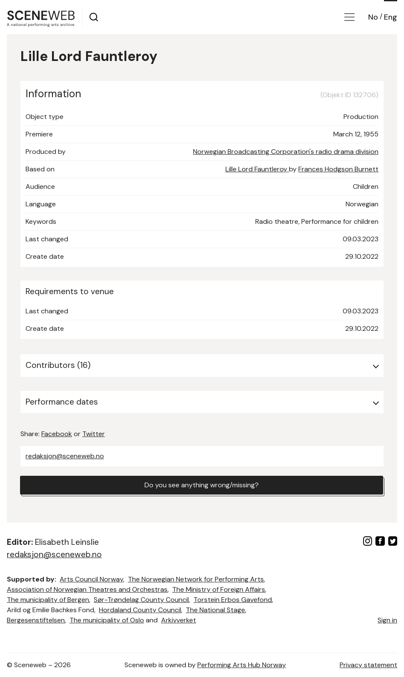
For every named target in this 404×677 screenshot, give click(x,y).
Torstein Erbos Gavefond (232, 599)
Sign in (387, 620)
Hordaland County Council (140, 609)
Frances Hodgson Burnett (338, 169)
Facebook (56, 433)
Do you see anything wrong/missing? (201, 484)
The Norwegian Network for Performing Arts (196, 579)
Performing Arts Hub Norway (241, 664)
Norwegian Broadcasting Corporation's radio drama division (285, 151)
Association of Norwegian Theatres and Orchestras (87, 589)
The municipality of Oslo (106, 620)
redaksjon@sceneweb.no (65, 455)
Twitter (93, 433)
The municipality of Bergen (48, 599)
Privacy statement (368, 664)
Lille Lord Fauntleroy (257, 169)
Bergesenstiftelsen (36, 620)
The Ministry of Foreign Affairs (218, 589)
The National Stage (215, 609)
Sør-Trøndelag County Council (141, 599)
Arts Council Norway (91, 579)
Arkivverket (178, 620)
